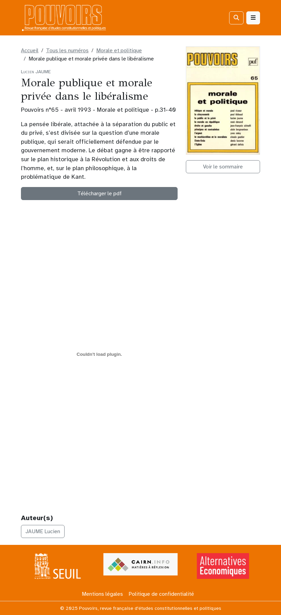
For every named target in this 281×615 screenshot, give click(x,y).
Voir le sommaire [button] (223, 166)
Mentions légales (102, 594)
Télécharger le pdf (99, 193)
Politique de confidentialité (161, 594)
